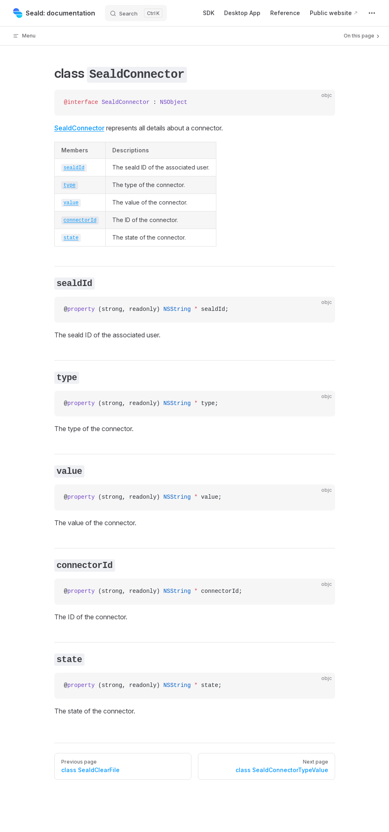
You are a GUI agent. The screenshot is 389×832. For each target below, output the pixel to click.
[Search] (136, 13)
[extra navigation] (372, 13)
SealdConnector (79, 128)
